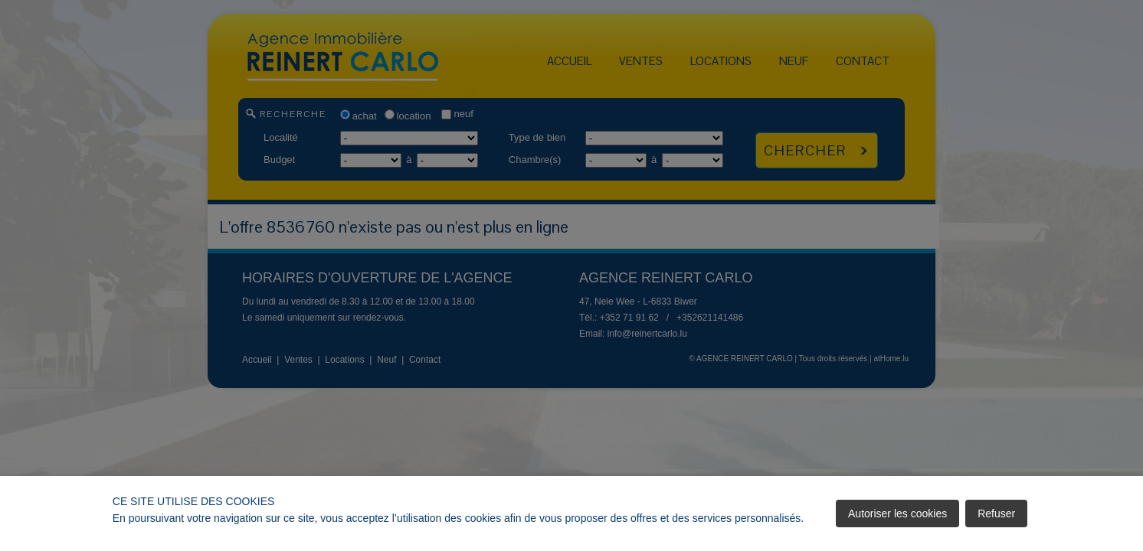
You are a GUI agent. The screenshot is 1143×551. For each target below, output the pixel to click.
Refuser (996, 513)
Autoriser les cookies (897, 513)
